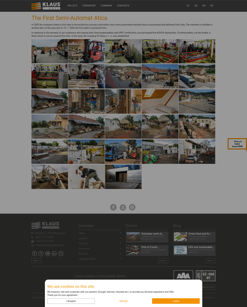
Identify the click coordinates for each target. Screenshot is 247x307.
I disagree (71, 301)
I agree (176, 301)
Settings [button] (123, 301)
